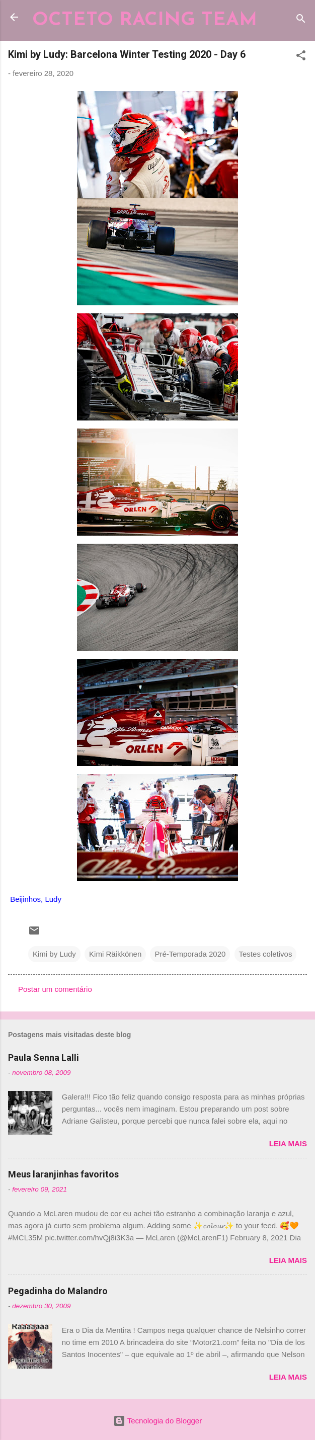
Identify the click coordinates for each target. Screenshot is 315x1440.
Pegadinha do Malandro (58, 1291)
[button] (301, 57)
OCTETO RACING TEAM (144, 20)
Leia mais (288, 1143)
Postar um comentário (55, 989)
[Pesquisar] (301, 20)
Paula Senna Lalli (43, 1057)
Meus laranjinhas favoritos (63, 1174)
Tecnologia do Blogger (157, 1420)
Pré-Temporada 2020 (189, 954)
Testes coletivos (265, 954)
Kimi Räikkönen (115, 954)
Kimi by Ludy (54, 954)
